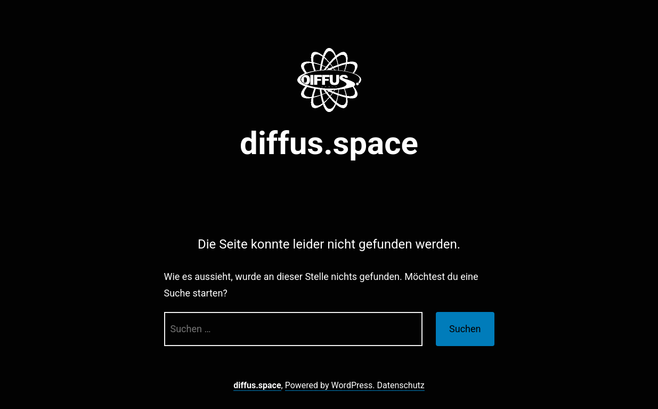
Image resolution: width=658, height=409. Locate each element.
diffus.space (329, 143)
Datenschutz (400, 385)
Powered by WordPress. (331, 385)
